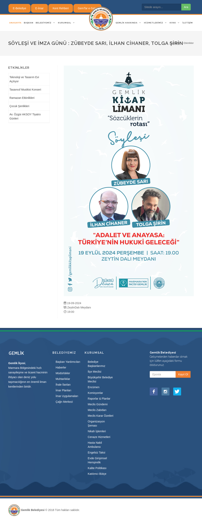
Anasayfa (175, 43)
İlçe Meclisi (94, 371)
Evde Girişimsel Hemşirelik (97, 460)
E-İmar (39, 8)
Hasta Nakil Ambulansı (95, 444)
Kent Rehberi (61, 8)
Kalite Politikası (97, 468)
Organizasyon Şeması (96, 423)
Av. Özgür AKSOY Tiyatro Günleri (25, 116)
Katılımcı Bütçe (97, 473)
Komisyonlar (95, 392)
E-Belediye (19, 8)
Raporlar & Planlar (99, 398)
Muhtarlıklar (63, 378)
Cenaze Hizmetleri (99, 437)
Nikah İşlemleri (97, 431)
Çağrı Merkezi (64, 401)
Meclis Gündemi (98, 404)
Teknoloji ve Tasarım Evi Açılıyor (24, 79)
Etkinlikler (189, 43)
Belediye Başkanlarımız (96, 363)
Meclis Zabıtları (97, 410)
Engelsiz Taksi (96, 452)
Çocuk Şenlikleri (19, 106)
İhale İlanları (63, 384)
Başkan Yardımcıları (68, 361)
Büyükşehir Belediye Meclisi (100, 379)
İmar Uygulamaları (67, 396)
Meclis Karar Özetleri (100, 415)
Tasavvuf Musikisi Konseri (25, 89)
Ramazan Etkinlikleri (22, 97)
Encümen (93, 387)
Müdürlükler (63, 373)
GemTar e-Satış (87, 8)
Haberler (61, 367)
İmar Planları (63, 390)
